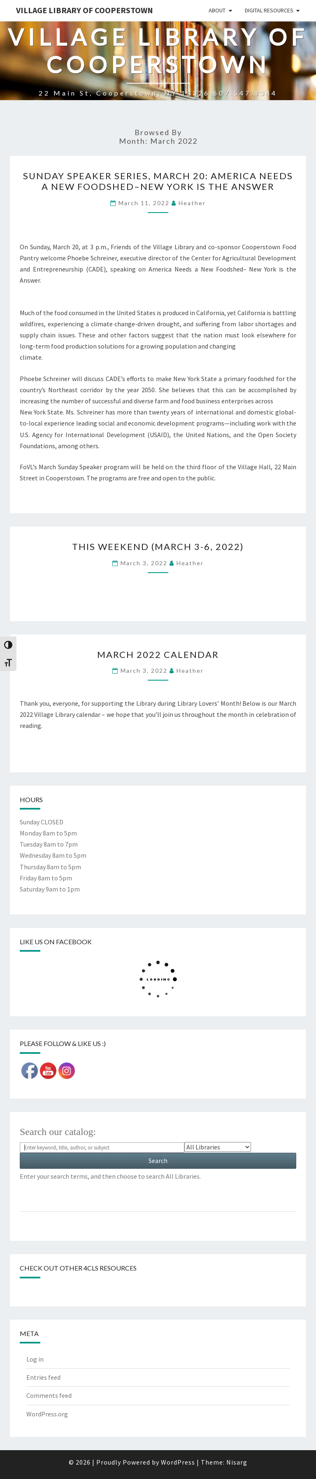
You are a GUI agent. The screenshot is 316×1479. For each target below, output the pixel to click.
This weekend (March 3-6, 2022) (158, 546)
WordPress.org (47, 1414)
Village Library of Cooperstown (84, 10)
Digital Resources (269, 10)
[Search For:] (102, 1147)
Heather (192, 202)
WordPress (178, 1462)
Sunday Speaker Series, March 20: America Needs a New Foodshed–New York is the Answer (158, 181)
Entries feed (43, 1377)
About (217, 10)
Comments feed (49, 1395)
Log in (35, 1359)
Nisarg (236, 1462)
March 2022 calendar (158, 654)
